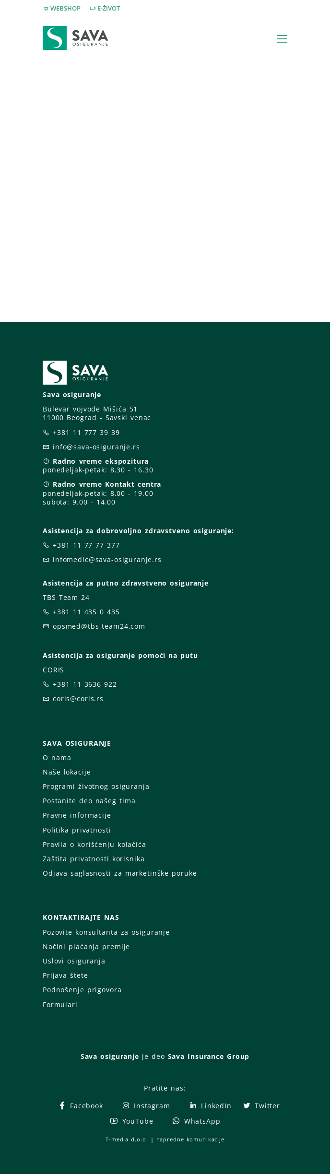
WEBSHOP (65, 8)
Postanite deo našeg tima (89, 800)
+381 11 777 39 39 (86, 432)
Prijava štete (65, 975)
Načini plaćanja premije (86, 946)
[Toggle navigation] (282, 39)
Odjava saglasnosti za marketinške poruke (120, 873)
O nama (57, 757)
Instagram (145, 1105)
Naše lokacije (67, 771)
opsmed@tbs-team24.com (99, 626)
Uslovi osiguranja (74, 960)
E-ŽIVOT (108, 8)
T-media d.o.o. (127, 1139)
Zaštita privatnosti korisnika (93, 858)
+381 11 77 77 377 (86, 545)
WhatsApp (196, 1121)
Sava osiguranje (110, 1056)
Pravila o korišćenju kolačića (94, 844)
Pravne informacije (77, 815)
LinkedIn (210, 1105)
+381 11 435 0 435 (86, 611)
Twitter (261, 1105)
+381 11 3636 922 (85, 684)
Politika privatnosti (77, 829)
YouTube (131, 1121)
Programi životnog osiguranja (96, 786)
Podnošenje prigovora (82, 989)
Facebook (80, 1105)
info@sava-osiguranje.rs (96, 446)
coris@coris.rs (78, 698)
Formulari (60, 1004)
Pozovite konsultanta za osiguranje (106, 932)
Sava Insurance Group (209, 1056)
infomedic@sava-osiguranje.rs (107, 559)
